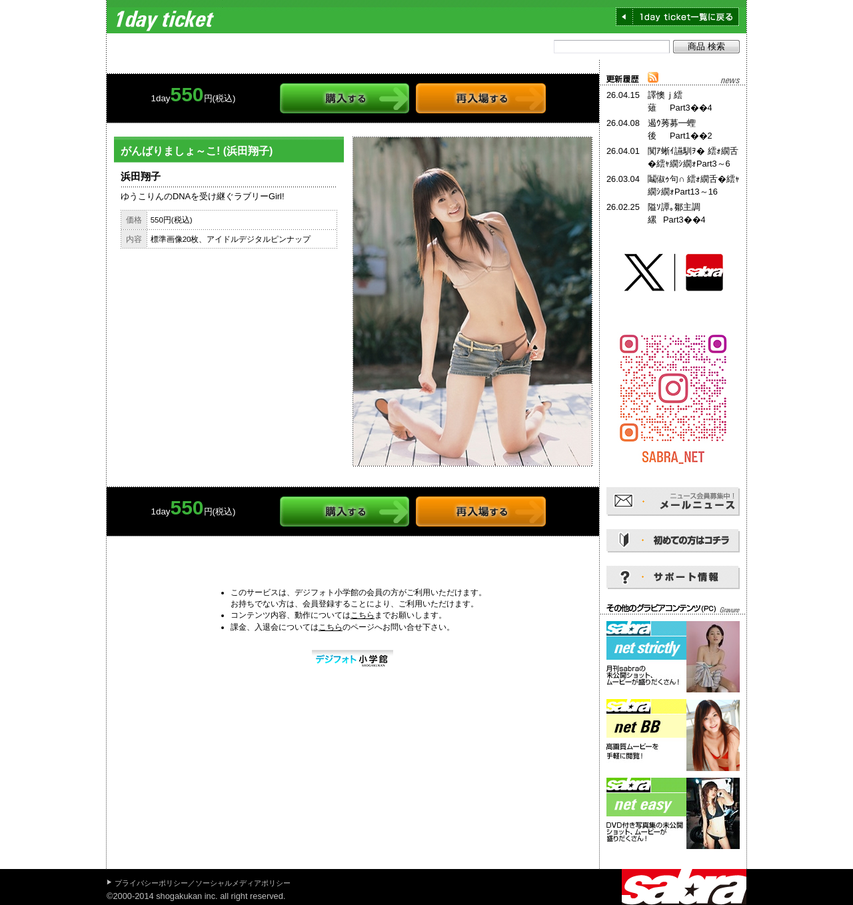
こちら (363, 615)
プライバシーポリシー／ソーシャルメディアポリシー (203, 883)
